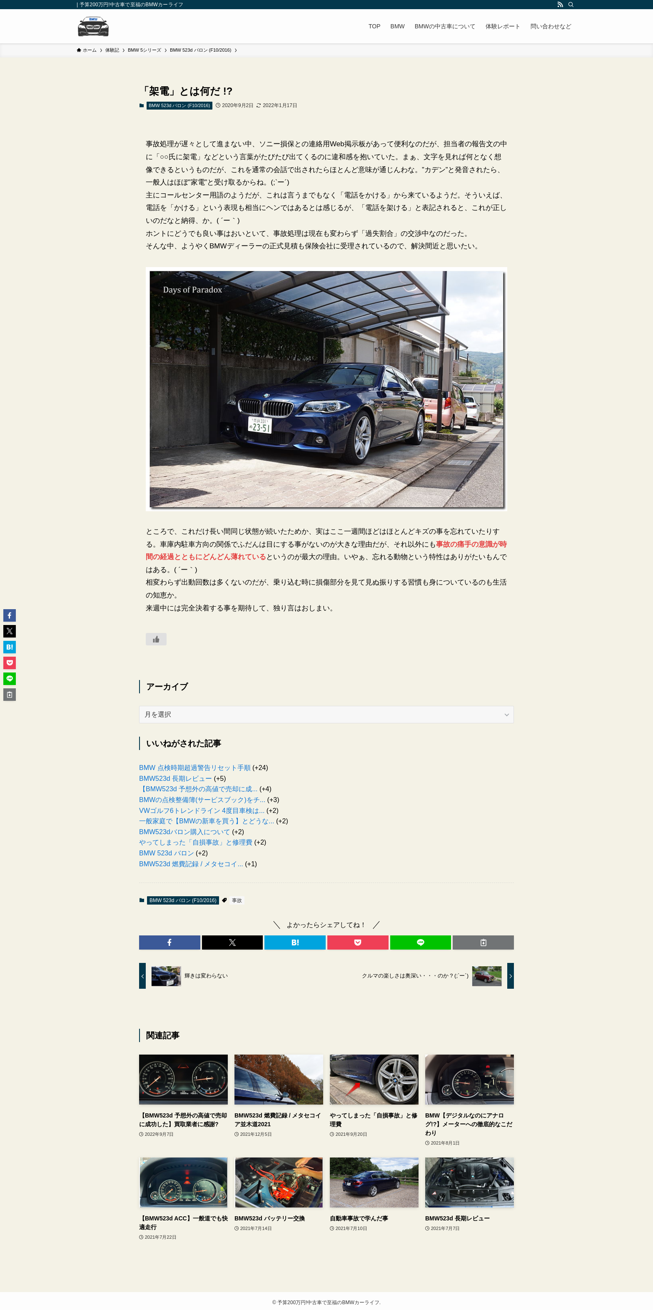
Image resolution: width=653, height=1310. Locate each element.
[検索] (571, 4)
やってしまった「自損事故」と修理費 (195, 842)
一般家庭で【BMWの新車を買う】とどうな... (206, 821)
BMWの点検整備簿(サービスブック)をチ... (202, 799)
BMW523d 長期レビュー (175, 778)
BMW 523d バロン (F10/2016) (179, 105)
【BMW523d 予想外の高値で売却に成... (198, 788)
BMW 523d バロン (166, 853)
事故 (237, 900)
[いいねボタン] (156, 639)
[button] (169, 942)
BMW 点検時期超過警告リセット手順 (195, 767)
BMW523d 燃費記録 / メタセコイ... (191, 864)
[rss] (560, 4)
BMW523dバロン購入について (184, 831)
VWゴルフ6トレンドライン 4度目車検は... (201, 810)
